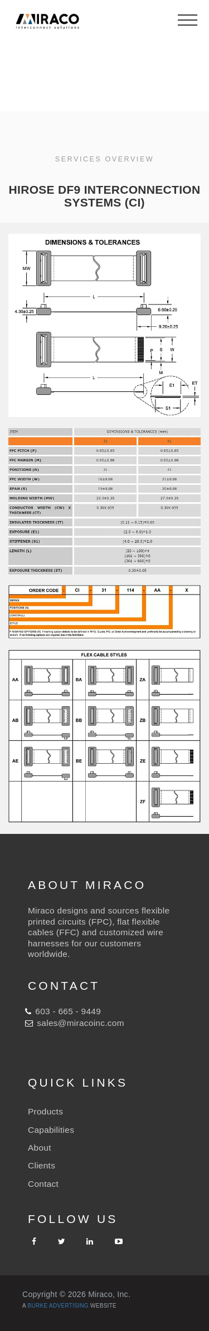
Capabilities (51, 1129)
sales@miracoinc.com (80, 1023)
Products (45, 1111)
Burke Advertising (58, 1306)
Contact (43, 1183)
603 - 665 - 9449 (68, 1011)
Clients (41, 1165)
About (39, 1147)
